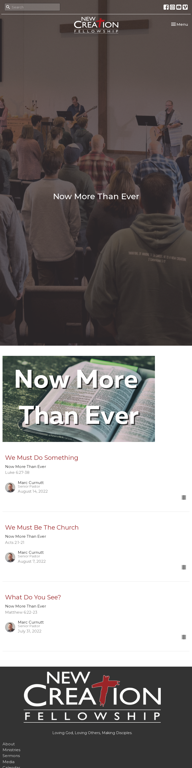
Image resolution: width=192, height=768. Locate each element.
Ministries (11, 749)
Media (8, 761)
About (9, 744)
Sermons (11, 755)
